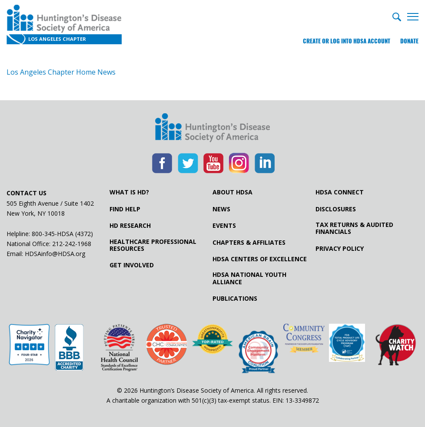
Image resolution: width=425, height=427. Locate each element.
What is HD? (129, 192)
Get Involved (132, 265)
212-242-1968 (71, 244)
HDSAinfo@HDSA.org (55, 254)
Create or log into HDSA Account (346, 41)
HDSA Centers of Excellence (259, 259)
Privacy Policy (339, 248)
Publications (234, 298)
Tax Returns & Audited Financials (354, 228)
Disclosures (335, 209)
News (221, 209)
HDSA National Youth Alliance (249, 278)
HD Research (130, 225)
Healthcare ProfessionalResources (153, 245)
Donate (409, 41)
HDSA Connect (339, 192)
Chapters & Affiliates (249, 242)
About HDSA (232, 192)
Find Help (125, 209)
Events (224, 225)
